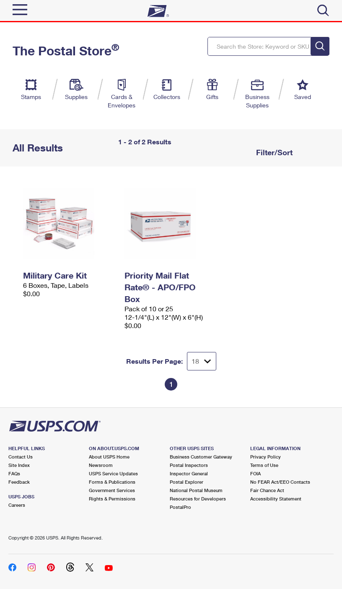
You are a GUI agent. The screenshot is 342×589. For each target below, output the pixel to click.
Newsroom (101, 465)
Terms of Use (264, 465)
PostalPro (180, 507)
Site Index (19, 465)
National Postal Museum (196, 490)
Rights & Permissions (112, 498)
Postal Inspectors (189, 465)
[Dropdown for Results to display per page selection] (201, 361)
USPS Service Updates (113, 473)
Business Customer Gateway (201, 456)
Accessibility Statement (275, 498)
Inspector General (189, 473)
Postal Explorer (186, 482)
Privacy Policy (265, 456)
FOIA (255, 473)
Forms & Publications (112, 482)
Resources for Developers (198, 498)
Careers (16, 505)
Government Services (112, 490)
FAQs (14, 473)
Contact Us (20, 456)
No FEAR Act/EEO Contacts (280, 482)
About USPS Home (109, 456)
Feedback (19, 482)
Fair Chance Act (267, 490)
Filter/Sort (273, 152)
